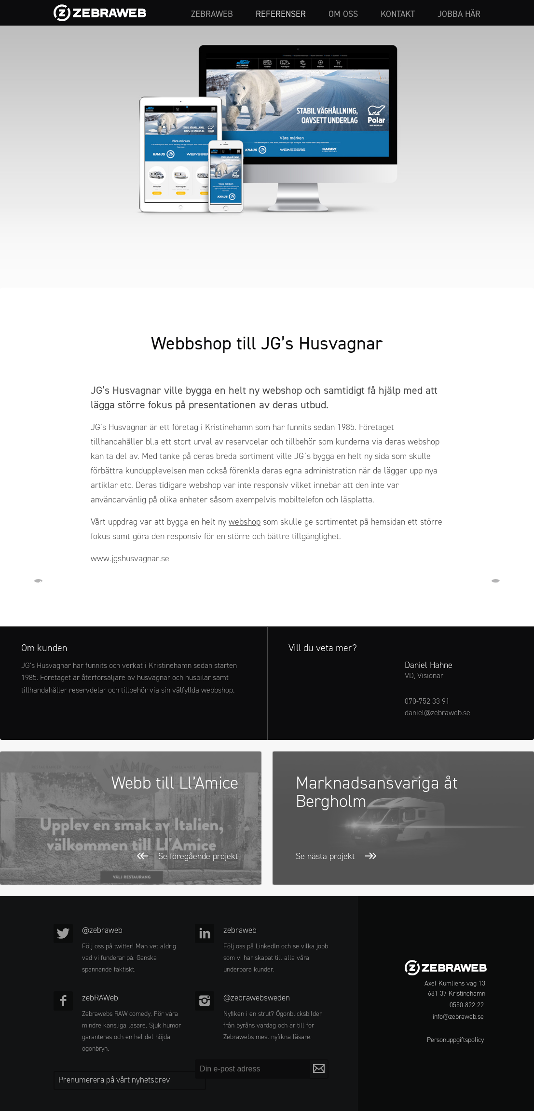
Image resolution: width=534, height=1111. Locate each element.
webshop (244, 522)
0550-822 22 (467, 1005)
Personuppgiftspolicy (455, 1039)
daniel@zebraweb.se (437, 713)
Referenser (281, 14)
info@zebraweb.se (458, 1016)
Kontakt (398, 14)
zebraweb (212, 14)
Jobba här (459, 14)
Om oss (343, 14)
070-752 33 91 (427, 701)
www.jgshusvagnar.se (130, 558)
